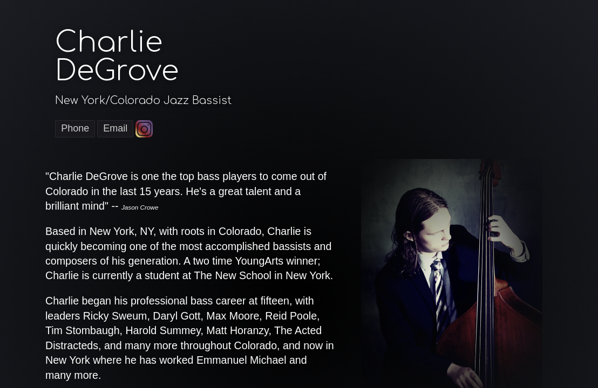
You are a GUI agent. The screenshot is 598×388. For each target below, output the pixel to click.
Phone (75, 128)
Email (115, 128)
